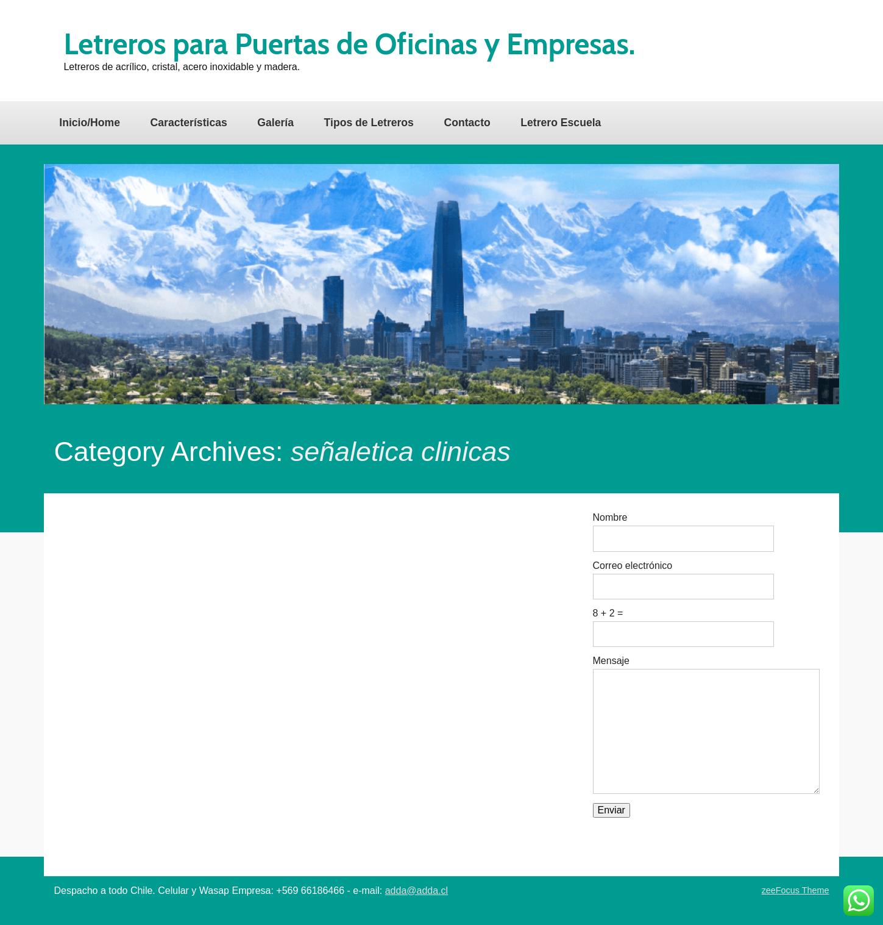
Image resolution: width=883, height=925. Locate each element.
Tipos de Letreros (369, 122)
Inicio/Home (89, 122)
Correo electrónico (633, 566)
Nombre (610, 518)
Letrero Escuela (560, 122)
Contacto (467, 122)
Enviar (611, 810)
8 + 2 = (608, 613)
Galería (275, 122)
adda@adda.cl (416, 890)
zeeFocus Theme (795, 890)
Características (189, 122)
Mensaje (611, 661)
